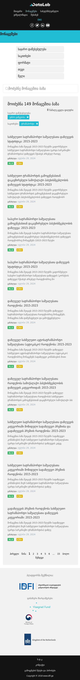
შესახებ (34, 15)
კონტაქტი (40, 665)
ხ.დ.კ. (40, 659)
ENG (40, 20)
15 (58, 554)
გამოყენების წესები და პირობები (40, 670)
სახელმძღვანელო (49, 11)
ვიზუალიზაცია (20, 15)
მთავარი (18, 11)
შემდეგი (39, 557)
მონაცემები (31, 11)
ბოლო (66, 554)
